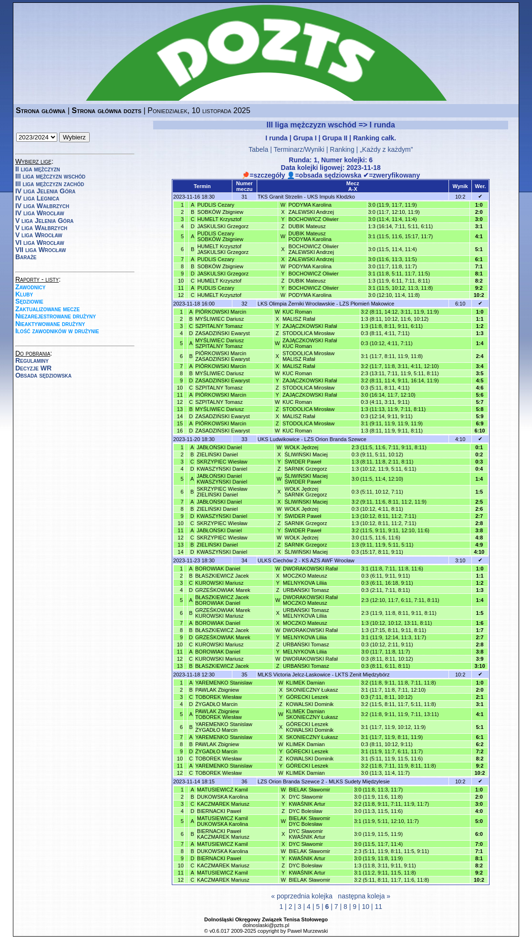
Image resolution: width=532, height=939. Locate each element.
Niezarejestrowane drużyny (55, 316)
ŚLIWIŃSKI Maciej (305, 454)
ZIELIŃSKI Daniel (217, 454)
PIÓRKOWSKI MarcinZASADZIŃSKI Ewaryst (222, 356)
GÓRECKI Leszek (307, 697)
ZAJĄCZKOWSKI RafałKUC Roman (309, 343)
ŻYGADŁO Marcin (216, 704)
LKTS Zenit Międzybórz (362, 674)
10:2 (460, 197)
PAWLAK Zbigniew (217, 690)
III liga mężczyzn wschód (50, 176)
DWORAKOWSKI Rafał (310, 568)
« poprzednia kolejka (301, 896)
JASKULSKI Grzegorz (223, 226)
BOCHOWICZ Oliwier (313, 219)
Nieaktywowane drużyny (50, 323)
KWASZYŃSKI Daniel (222, 469)
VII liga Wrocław (40, 249)
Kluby (24, 294)
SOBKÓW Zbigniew (220, 212)
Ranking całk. (374, 138)
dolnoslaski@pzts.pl (266, 925)
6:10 (460, 303)
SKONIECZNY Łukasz (312, 690)
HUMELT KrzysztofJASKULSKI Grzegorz (223, 249)
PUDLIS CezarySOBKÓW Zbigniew (220, 236)
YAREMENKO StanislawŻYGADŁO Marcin (223, 727)
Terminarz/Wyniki (298, 149)
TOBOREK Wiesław (218, 697)
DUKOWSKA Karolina (222, 797)
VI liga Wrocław (39, 242)
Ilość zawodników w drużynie (57, 331)
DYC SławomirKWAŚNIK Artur (307, 834)
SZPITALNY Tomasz (219, 326)
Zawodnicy (30, 287)
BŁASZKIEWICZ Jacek (222, 576)
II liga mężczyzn (37, 169)
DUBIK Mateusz (306, 226)
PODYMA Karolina (309, 205)
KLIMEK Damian (305, 683)
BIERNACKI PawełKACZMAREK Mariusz (223, 834)
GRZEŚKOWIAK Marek (222, 590)
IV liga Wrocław (39, 213)
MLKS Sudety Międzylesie (359, 781)
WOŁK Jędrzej (301, 447)
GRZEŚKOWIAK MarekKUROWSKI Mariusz (222, 613)
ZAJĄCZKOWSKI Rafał (309, 326)
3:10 (460, 560)
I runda (276, 138)
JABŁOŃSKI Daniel (219, 447)
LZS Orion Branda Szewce (335, 439)
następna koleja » (364, 896)
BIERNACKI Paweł (219, 811)
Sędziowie (29, 301)
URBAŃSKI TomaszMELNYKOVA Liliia (306, 613)
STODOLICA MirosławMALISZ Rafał (308, 356)
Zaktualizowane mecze (47, 309)
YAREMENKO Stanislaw (223, 683)
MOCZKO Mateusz (305, 576)
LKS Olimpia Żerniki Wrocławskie (296, 303)
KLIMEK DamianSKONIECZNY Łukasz (312, 714)
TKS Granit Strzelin (280, 197)
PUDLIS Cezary (215, 205)
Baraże (26, 257)
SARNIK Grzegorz (305, 469)
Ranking (342, 149)
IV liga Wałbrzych (42, 206)
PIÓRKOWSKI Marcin (220, 312)
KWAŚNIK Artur (307, 804)
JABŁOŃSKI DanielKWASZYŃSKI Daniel (222, 479)
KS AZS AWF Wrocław (328, 560)
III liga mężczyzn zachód (49, 184)
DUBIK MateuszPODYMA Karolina (309, 236)
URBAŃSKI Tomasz (306, 590)
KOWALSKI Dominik (310, 704)
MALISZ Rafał (298, 319)
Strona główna (40, 110)
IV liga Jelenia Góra (45, 191)
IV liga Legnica (37, 198)
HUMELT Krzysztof (219, 219)
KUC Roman (297, 312)
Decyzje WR (33, 368)
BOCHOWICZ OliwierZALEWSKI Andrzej (313, 249)
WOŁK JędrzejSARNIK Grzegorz (305, 491)
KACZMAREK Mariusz (223, 804)
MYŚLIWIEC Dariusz (219, 319)
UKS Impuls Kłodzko (331, 197)
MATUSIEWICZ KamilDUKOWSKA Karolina (222, 821)
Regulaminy (32, 360)
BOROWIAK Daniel (217, 568)
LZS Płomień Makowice (366, 303)
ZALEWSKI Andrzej (311, 212)
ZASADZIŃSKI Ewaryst (222, 333)
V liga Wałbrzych (41, 228)
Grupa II (334, 138)
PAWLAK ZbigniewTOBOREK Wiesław (218, 714)
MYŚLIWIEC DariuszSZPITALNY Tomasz (219, 343)
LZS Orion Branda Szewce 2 (291, 781)
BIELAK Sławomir (309, 789)
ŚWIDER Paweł (302, 461)
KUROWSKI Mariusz (219, 583)
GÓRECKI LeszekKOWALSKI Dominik (310, 727)
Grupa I (305, 138)
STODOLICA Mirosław (308, 333)
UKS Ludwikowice (279, 439)
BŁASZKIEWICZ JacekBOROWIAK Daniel (222, 600)
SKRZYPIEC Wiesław (222, 461)
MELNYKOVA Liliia (305, 583)
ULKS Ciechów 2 (277, 560)
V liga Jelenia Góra (44, 220)
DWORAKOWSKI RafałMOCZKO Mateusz (310, 600)
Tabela (258, 149)
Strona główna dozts (106, 110)
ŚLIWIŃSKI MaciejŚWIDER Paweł (305, 479)
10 (365, 906)
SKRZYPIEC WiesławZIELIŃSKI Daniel (222, 491)
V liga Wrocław (39, 235)
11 (378, 906)
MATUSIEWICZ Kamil (222, 789)
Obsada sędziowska (43, 375)
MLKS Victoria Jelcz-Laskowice (294, 674)
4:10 (460, 439)
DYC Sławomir (306, 797)
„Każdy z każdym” (386, 149)
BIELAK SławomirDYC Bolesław (309, 821)
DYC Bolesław (305, 811)
